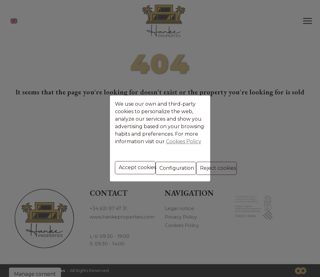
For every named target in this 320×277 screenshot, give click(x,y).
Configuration (162, 165)
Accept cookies (123, 165)
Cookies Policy (139, 139)
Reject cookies (204, 165)
